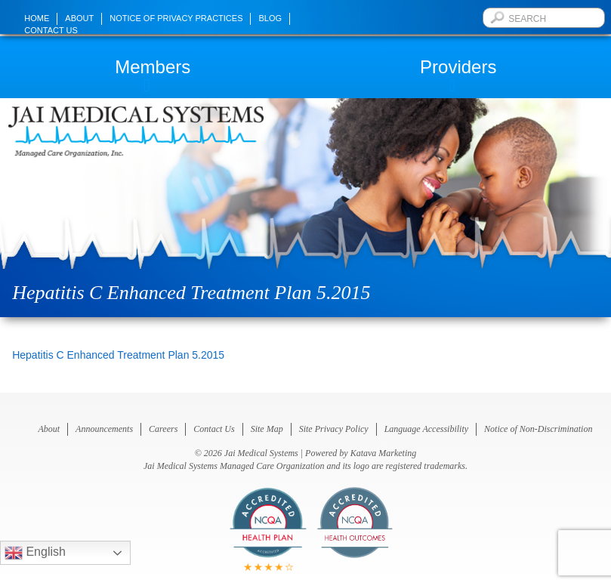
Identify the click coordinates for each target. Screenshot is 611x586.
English (35, 553)
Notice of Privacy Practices (176, 18)
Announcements (104, 429)
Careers (163, 429)
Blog (270, 18)
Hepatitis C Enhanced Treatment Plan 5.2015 (118, 355)
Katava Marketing (383, 453)
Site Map (267, 429)
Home (36, 18)
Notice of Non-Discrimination (538, 429)
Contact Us (51, 30)
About (79, 18)
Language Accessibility (426, 429)
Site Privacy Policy (334, 429)
